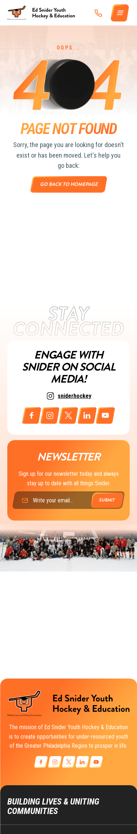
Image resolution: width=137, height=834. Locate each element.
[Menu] (120, 12)
